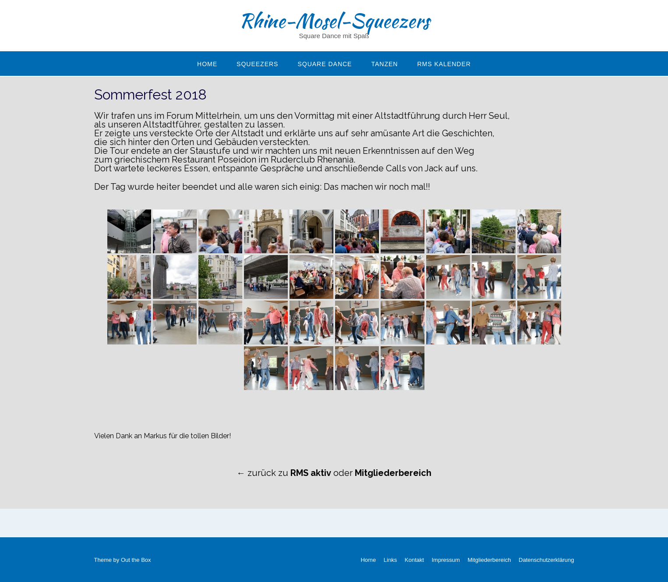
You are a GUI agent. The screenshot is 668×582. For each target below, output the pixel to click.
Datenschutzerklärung (546, 560)
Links (390, 560)
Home (207, 63)
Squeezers (257, 63)
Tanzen (384, 63)
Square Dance (324, 63)
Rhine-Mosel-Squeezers (334, 20)
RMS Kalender (443, 63)
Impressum (445, 560)
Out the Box (136, 560)
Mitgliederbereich (489, 560)
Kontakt (414, 560)
